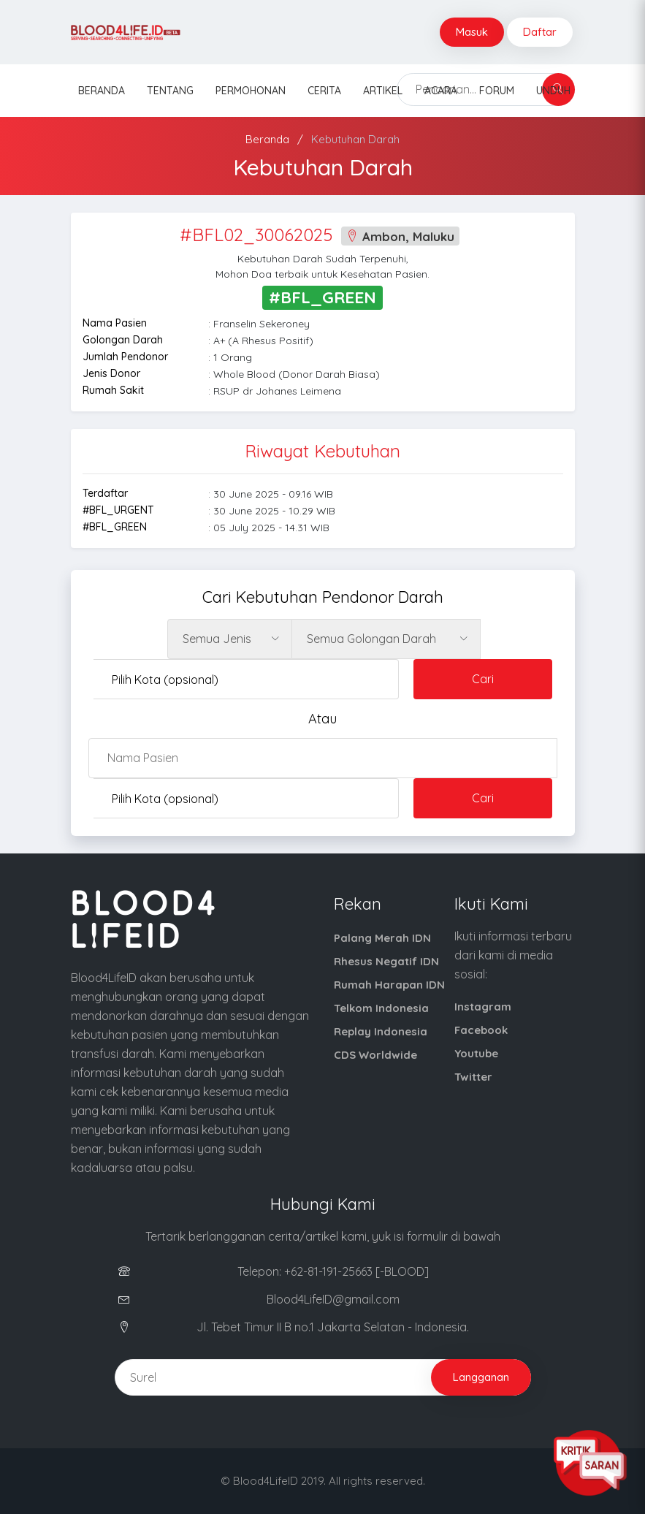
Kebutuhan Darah (355, 139)
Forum (496, 90)
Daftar (540, 32)
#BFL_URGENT (118, 510)
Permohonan (250, 90)
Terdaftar (105, 493)
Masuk (472, 32)
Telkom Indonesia (381, 1008)
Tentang (170, 90)
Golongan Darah (123, 339)
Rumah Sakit (113, 390)
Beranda (101, 90)
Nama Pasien (115, 323)
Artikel (382, 90)
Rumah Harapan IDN (389, 985)
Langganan (481, 1377)
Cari (483, 679)
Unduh (553, 90)
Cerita (324, 90)
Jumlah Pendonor (125, 356)
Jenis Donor (111, 373)
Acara (440, 90)
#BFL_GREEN (115, 526)
